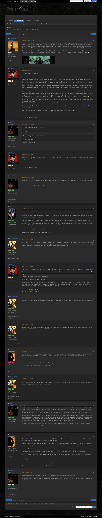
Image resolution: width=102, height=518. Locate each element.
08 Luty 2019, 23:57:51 (27, 436)
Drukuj (93, 34)
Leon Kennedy (37, 23)
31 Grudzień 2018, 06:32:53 (28, 124)
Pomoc (82, 516)
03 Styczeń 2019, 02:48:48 (27, 239)
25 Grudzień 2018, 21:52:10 (28, 40)
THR (27, 459)
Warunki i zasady (88, 516)
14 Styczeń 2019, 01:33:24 (27, 324)
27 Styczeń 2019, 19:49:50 (27, 378)
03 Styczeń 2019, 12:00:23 (27, 266)
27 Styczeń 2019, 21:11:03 (27, 405)
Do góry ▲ (95, 516)
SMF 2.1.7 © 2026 (8, 516)
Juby (42, 23)
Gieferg (11, 68)
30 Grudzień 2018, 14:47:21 (28, 70)
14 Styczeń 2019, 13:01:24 (27, 351)
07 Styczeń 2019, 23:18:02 (27, 297)
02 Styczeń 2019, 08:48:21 (27, 208)
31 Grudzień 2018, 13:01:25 (28, 154)
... (23, 34)
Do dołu (9, 34)
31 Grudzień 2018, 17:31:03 (28, 177)
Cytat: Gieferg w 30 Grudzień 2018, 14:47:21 (35, 127)
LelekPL (45, 23)
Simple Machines (16, 516)
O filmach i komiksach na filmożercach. (30, 117)
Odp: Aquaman (25, 38)
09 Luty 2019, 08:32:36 (27, 472)
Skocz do (74, 506)
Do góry (9, 500)
